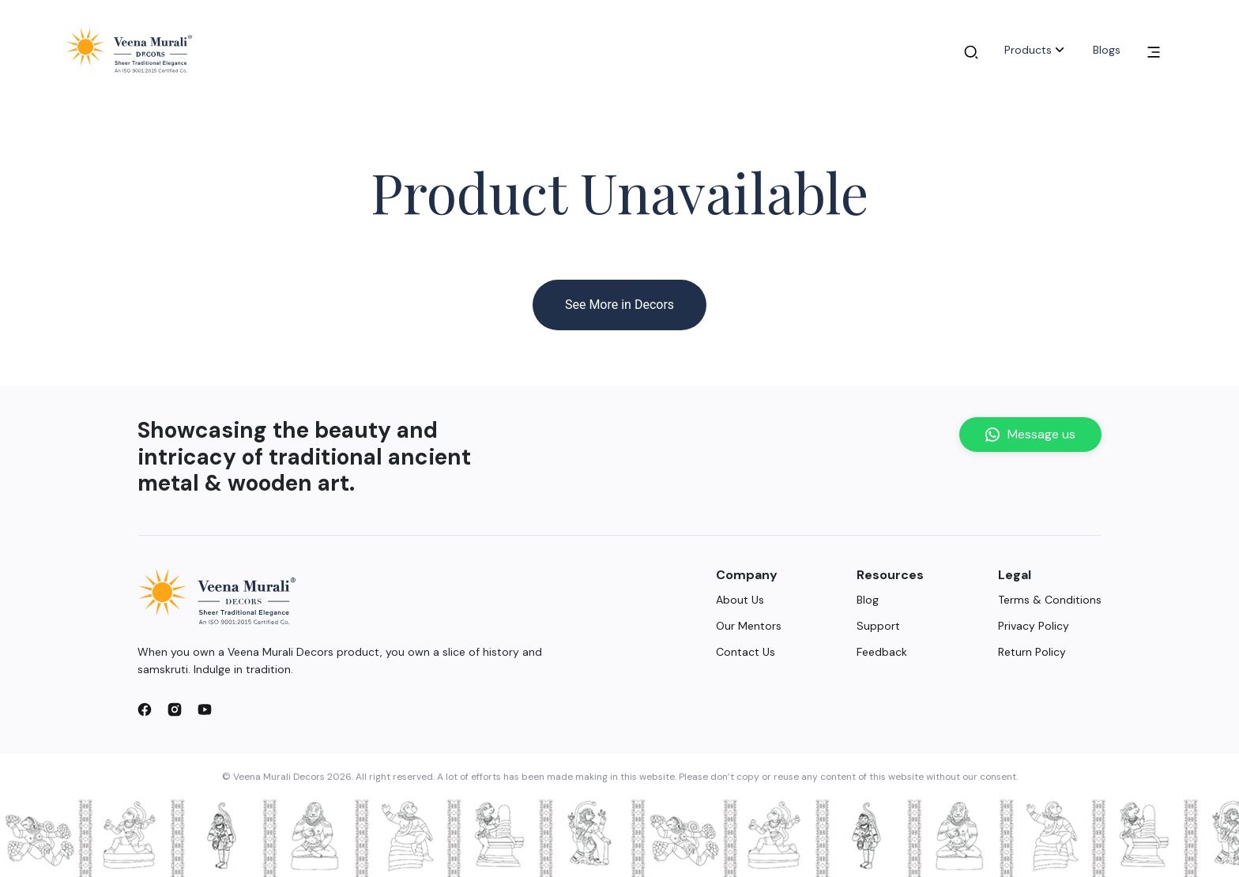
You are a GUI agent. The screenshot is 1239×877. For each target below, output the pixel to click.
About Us (740, 600)
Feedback (882, 652)
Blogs (1106, 50)
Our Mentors (748, 626)
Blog (868, 600)
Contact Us (745, 652)
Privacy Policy (1033, 626)
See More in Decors (619, 304)
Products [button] (1036, 50)
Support (878, 626)
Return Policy (1032, 652)
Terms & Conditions (1050, 600)
